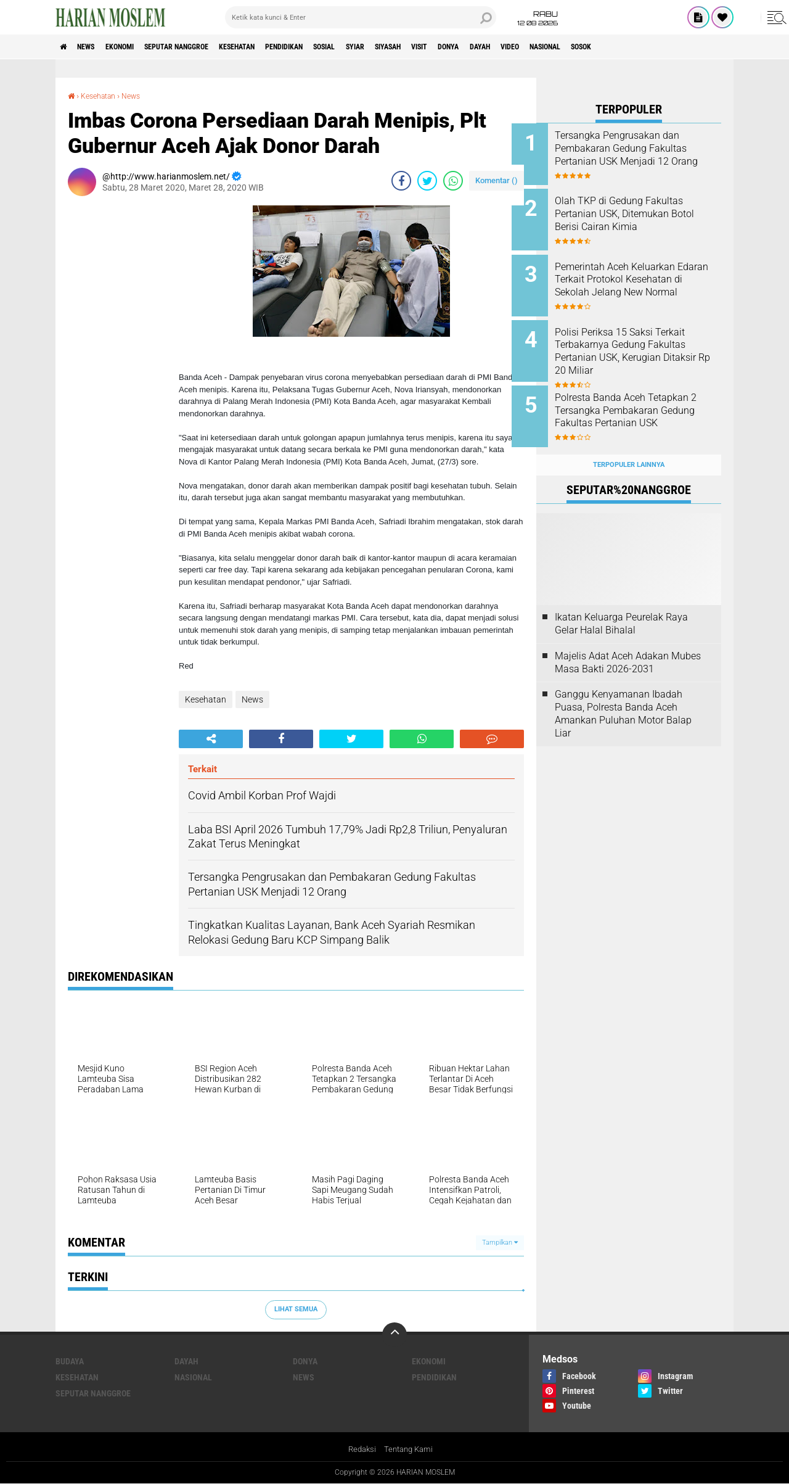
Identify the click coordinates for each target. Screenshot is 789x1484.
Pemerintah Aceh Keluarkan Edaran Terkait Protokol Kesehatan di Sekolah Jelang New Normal (642, 279)
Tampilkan (500, 1242)
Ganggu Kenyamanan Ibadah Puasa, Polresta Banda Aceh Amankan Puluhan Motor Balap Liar (623, 694)
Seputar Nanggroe (205, 47)
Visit (507, 47)
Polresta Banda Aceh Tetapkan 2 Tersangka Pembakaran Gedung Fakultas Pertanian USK (645, 404)
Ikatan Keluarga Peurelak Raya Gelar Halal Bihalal (621, 604)
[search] (360, 17)
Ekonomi (136, 47)
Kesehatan (278, 47)
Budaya (69, 1361)
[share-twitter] (427, 180)
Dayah (582, 47)
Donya (543, 47)
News (94, 47)
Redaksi (360, 1449)
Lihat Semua (295, 1309)
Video (618, 47)
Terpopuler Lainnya (628, 445)
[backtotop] (394, 1334)
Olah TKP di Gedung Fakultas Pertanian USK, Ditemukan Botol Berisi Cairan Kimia (643, 210)
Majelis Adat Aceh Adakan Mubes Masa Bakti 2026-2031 (628, 642)
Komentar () (496, 179)
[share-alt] (211, 738)
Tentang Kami (409, 1449)
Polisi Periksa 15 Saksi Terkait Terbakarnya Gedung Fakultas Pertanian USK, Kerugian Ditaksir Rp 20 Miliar (644, 341)
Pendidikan (336, 47)
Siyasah (467, 47)
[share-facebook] (401, 180)
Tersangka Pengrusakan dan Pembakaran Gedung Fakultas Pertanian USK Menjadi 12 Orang (645, 154)
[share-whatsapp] (453, 180)
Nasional (662, 47)
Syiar (425, 47)
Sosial (387, 47)
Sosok (707, 47)
